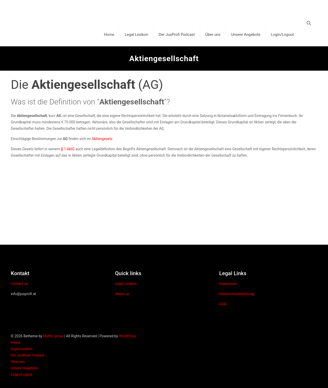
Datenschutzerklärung (236, 294)
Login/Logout (21, 374)
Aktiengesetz (102, 139)
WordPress (127, 336)
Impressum (228, 284)
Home (15, 342)
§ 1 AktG (68, 149)
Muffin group (53, 336)
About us (122, 294)
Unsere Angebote (24, 368)
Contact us (19, 284)
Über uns (18, 362)
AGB (222, 304)
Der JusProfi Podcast (28, 355)
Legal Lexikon (126, 284)
